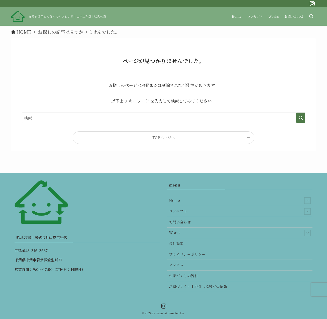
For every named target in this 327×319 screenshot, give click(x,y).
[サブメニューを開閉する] (307, 200)
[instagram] (312, 3)
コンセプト (240, 211)
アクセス (176, 264)
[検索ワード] (163, 118)
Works (240, 233)
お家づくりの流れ (183, 275)
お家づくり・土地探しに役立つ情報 (198, 286)
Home (240, 200)
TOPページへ (163, 137)
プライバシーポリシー (187, 254)
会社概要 (176, 243)
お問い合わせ (180, 222)
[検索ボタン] (311, 16)
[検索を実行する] (300, 118)
